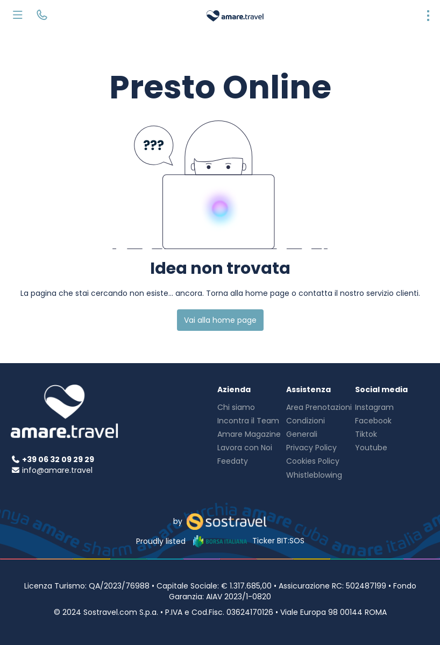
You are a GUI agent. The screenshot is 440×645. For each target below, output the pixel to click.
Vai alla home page (220, 320)
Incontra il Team (248, 420)
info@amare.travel (57, 470)
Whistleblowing (314, 475)
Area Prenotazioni (319, 407)
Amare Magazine (249, 434)
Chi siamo (236, 407)
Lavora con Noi (244, 447)
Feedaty (232, 461)
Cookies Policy (312, 461)
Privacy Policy (311, 447)
